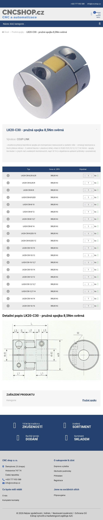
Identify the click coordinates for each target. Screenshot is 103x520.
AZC (71, 515)
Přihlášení (58, 475)
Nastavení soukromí (62, 513)
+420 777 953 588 (77, 4)
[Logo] (23, 14)
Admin (47, 513)
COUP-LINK (23, 139)
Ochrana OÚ (81, 513)
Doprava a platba (61, 466)
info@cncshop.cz (94, 4)
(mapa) (22, 466)
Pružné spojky (18, 32)
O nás (4, 495)
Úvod (6, 32)
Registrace (58, 480)
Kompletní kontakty (10, 500)
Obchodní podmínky (62, 471)
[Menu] (98, 14)
